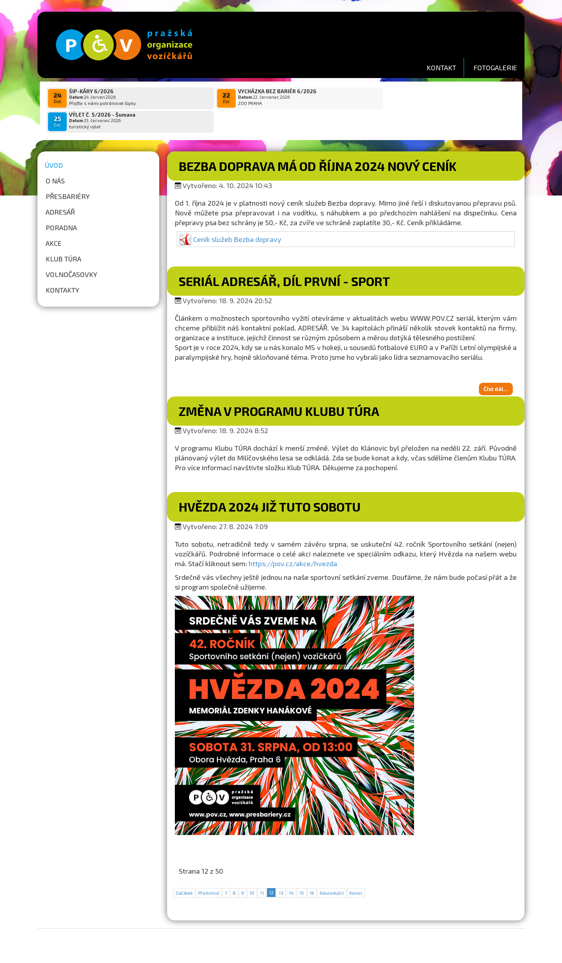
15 (301, 869)
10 (251, 869)
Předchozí (208, 869)
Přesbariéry (68, 173)
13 (281, 869)
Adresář (60, 188)
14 (291, 869)
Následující (332, 869)
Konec (356, 869)
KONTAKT (441, 67)
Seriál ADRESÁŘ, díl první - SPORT (284, 257)
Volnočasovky (71, 251)
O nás (55, 157)
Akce (54, 219)
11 (262, 869)
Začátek (184, 869)
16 (311, 869)
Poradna (61, 204)
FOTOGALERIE (495, 67)
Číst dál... (496, 365)
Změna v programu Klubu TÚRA (279, 387)
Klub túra (63, 235)
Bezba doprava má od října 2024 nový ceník (318, 142)
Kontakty (62, 266)
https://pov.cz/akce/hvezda (293, 540)
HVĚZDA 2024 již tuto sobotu (270, 483)
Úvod (54, 141)
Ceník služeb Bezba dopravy (237, 215)
